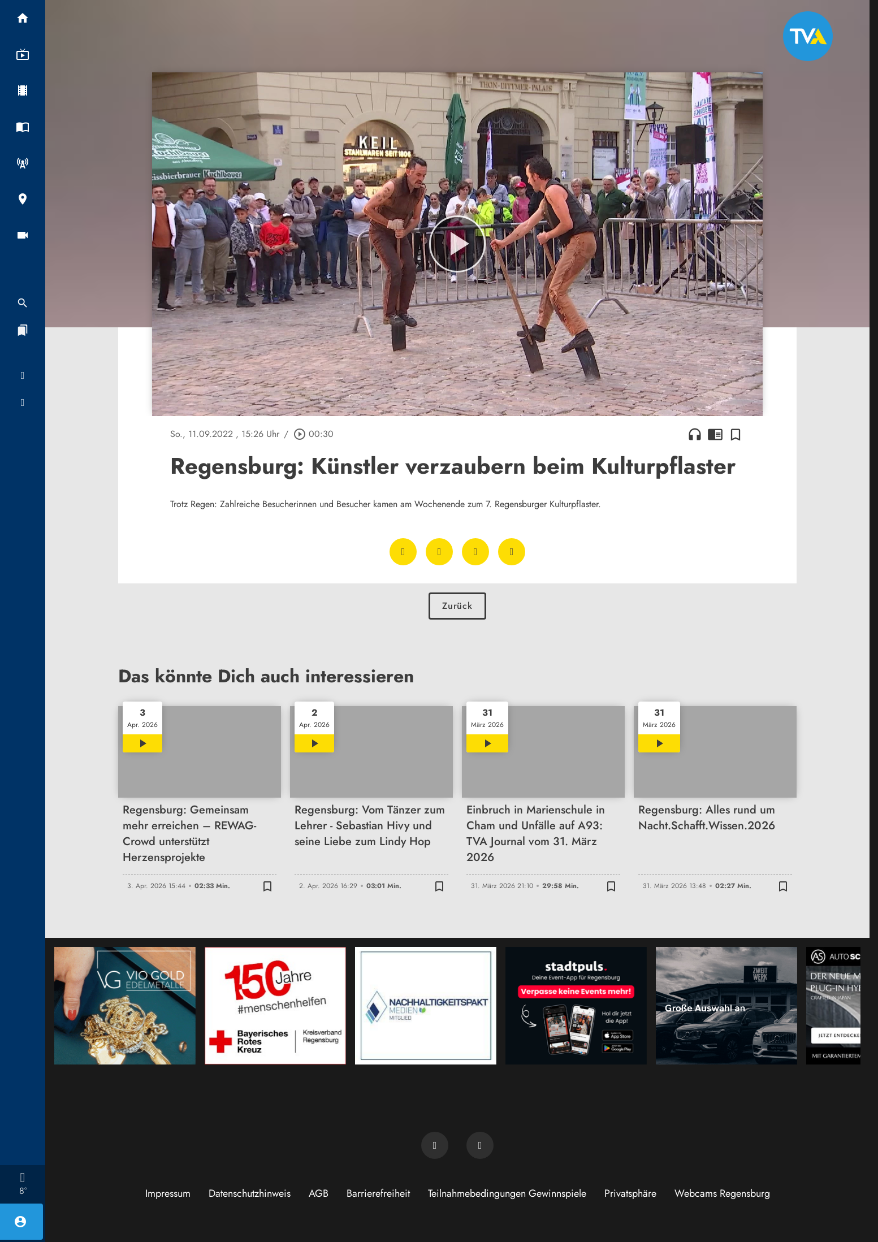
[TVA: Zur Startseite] (808, 36)
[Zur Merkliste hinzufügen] (735, 434)
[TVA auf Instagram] (480, 1145)
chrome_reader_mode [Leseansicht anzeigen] (715, 434)
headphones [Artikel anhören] (695, 434)
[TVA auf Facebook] (434, 1145)
